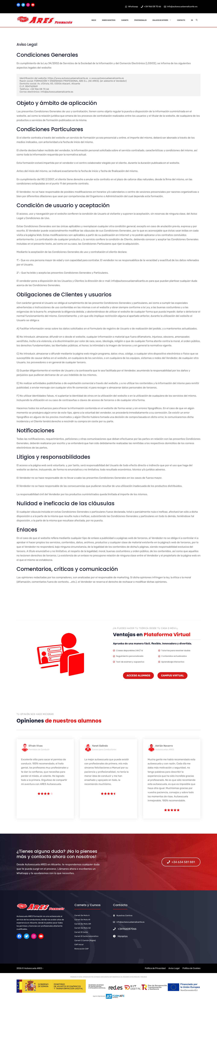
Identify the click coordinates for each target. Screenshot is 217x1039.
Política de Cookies (191, 968)
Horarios (123, 936)
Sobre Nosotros (108, 20)
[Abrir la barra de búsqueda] (197, 20)
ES (192, 20)
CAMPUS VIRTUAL (172, 675)
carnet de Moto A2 (82, 928)
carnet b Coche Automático (86, 936)
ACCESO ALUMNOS (138, 675)
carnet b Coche (81, 932)
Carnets (124, 20)
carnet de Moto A (82, 915)
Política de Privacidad (155, 968)
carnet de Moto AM (82, 924)
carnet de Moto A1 (82, 920)
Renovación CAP (81, 949)
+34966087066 (127, 928)
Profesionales (140, 20)
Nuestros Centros (124, 915)
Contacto (181, 20)
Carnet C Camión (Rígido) (85, 940)
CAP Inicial (78, 944)
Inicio (93, 20)
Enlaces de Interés (163, 20)
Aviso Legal (173, 968)
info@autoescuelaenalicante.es (130, 922)
